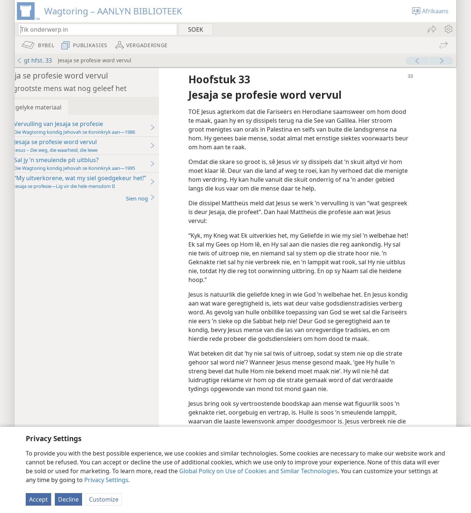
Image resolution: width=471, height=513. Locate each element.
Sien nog (162, 198)
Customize (103, 499)
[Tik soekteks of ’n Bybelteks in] (94, 29)
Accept (38, 499)
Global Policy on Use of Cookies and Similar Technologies (258, 471)
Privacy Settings (106, 480)
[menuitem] (448, 29)
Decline (68, 499)
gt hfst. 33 (34, 60)
